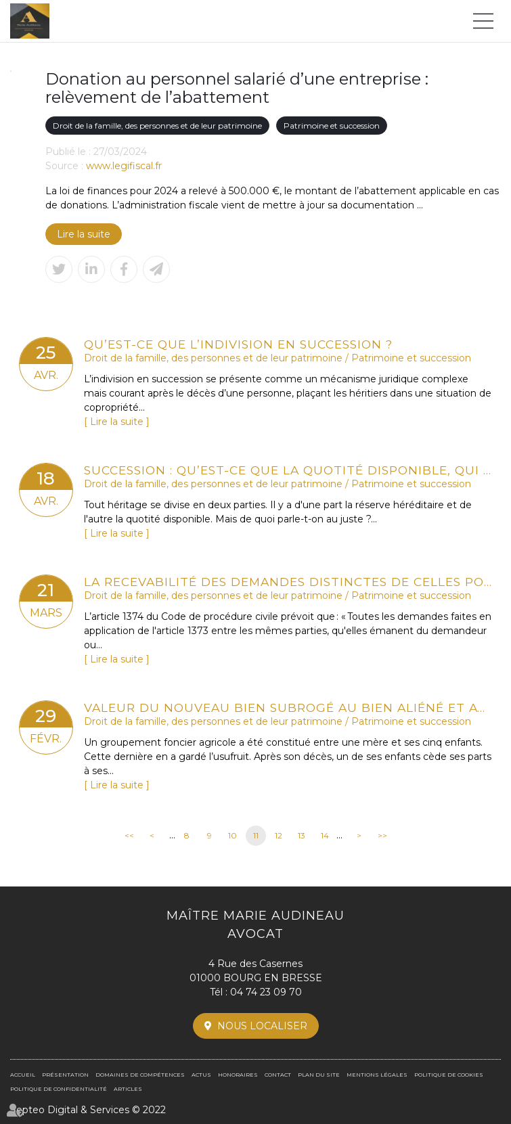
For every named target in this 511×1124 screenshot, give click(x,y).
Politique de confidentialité (58, 1088)
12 (278, 835)
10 (232, 835)
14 (325, 835)
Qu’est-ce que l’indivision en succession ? (238, 344)
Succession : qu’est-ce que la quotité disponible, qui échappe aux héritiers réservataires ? (288, 470)
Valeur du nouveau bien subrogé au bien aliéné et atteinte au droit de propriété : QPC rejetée (288, 707)
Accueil (22, 1074)
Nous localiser (262, 1026)
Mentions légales (377, 1074)
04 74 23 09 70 (266, 992)
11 (256, 835)
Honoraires (238, 1074)
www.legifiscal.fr (124, 166)
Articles (128, 1088)
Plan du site (319, 1074)
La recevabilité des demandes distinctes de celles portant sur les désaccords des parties (288, 582)
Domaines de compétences (140, 1074)
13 (301, 835)
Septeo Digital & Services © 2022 (88, 1110)
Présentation (65, 1074)
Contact (278, 1074)
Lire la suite (83, 234)
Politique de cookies (448, 1074)
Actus (201, 1074)
